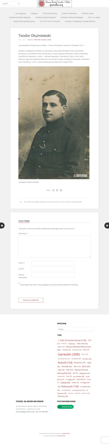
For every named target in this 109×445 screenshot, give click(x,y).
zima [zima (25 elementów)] (77, 393)
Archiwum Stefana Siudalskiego (72, 17)
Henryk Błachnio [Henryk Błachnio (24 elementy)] (64, 359)
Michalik (68, 202)
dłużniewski (43, 202)
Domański (51, 202)
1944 (28, 202)
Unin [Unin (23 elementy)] (70, 393)
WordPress (61, 436)
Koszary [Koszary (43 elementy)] (86, 359)
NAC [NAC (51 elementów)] (69, 370)
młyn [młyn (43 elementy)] (61, 370)
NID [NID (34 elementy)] (75, 373)
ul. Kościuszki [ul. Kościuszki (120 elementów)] (68, 386)
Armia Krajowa (35, 202)
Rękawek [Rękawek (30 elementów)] (81, 379)
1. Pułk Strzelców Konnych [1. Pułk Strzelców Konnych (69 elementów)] (72, 340)
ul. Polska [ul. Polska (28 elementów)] (66, 390)
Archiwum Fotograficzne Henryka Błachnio (80, 21)
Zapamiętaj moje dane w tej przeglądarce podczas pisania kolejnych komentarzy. (49, 285)
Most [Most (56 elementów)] (86, 366)
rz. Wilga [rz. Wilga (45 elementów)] (70, 379)
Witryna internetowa (22, 276)
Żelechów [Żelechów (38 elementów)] (63, 396)
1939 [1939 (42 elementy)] (71, 344)
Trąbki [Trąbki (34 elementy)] (75, 383)
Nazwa (21, 263)
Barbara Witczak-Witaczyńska (24, 21)
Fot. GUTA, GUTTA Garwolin (50, 21)
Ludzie (49, 40)
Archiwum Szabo (88, 13)
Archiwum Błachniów (69, 13)
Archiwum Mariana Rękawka (46, 17)
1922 (25, 202)
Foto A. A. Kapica (94, 17)
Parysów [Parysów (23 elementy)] (61, 376)
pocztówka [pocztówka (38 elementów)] (78, 376)
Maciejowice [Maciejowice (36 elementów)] (80, 362)
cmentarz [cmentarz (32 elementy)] (66, 350)
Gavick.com (66, 433)
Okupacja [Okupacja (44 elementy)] (84, 373)
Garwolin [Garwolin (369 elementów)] (69, 354)
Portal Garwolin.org (50, 13)
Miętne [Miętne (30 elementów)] (77, 366)
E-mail (21, 269)
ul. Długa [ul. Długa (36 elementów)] (85, 382)
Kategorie (34, 13)
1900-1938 (37, 40)
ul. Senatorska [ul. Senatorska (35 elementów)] (78, 390)
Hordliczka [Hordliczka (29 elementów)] (76, 359)
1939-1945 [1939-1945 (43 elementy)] (82, 343)
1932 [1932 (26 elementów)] (64, 343)
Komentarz (23, 233)
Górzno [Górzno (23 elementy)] (84, 354)
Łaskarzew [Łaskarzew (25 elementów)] (85, 393)
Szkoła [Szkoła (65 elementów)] (65, 382)
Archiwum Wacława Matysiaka (19, 17)
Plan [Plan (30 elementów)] (69, 376)
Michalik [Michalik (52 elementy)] (67, 366)
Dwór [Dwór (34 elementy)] (86, 350)
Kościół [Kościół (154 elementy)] (65, 362)
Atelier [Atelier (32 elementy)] (61, 347)
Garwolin (44, 40)
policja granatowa (76, 202)
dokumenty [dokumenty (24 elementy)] (76, 350)
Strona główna (20, 13)
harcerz (62, 202)
